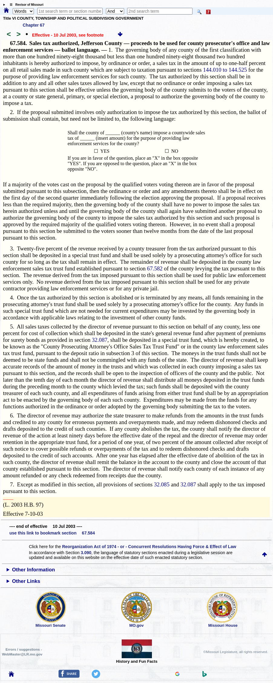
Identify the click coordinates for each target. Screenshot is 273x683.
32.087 (99, 340)
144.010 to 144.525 (225, 70)
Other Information (33, 570)
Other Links (26, 581)
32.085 (161, 484)
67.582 (155, 268)
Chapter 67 (33, 25)
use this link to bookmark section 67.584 (52, 533)
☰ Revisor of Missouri (25, 4)
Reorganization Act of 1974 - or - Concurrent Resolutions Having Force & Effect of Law (149, 546)
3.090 (86, 552)
